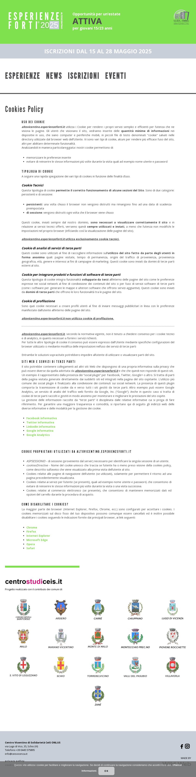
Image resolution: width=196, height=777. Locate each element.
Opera (30, 544)
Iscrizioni (84, 76)
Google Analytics (38, 435)
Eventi (115, 76)
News (54, 76)
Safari (30, 548)
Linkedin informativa (41, 426)
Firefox (31, 531)
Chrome (31, 527)
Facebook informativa (42, 418)
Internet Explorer (38, 536)
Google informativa (40, 431)
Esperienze (22, 76)
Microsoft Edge (37, 540)
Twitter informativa (40, 422)
